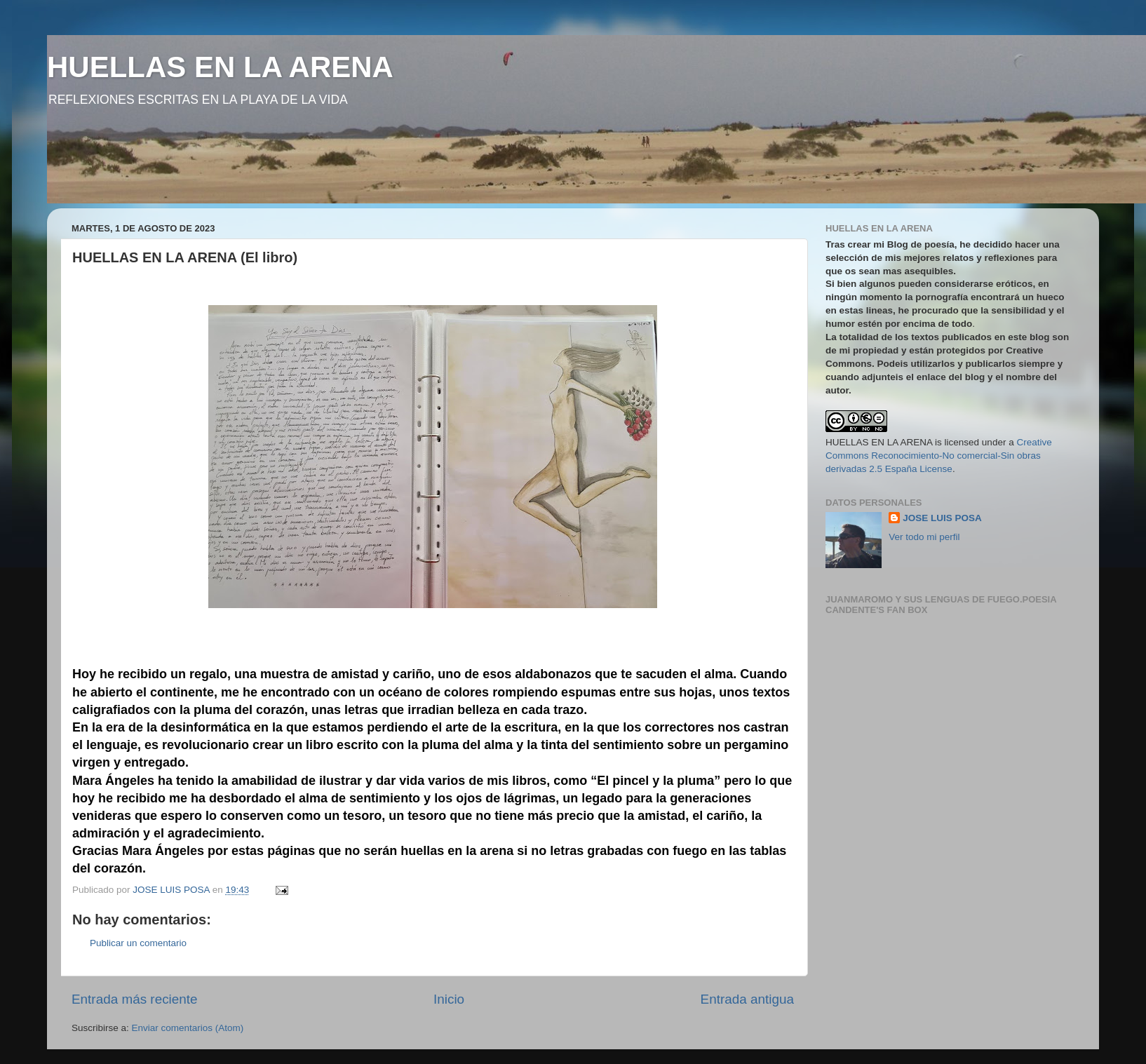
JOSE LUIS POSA (942, 518)
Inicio (448, 999)
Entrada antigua (747, 999)
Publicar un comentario (138, 943)
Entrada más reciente (135, 999)
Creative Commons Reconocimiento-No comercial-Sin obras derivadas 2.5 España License (938, 455)
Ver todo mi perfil (924, 537)
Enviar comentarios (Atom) (188, 1028)
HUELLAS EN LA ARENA (220, 66)
